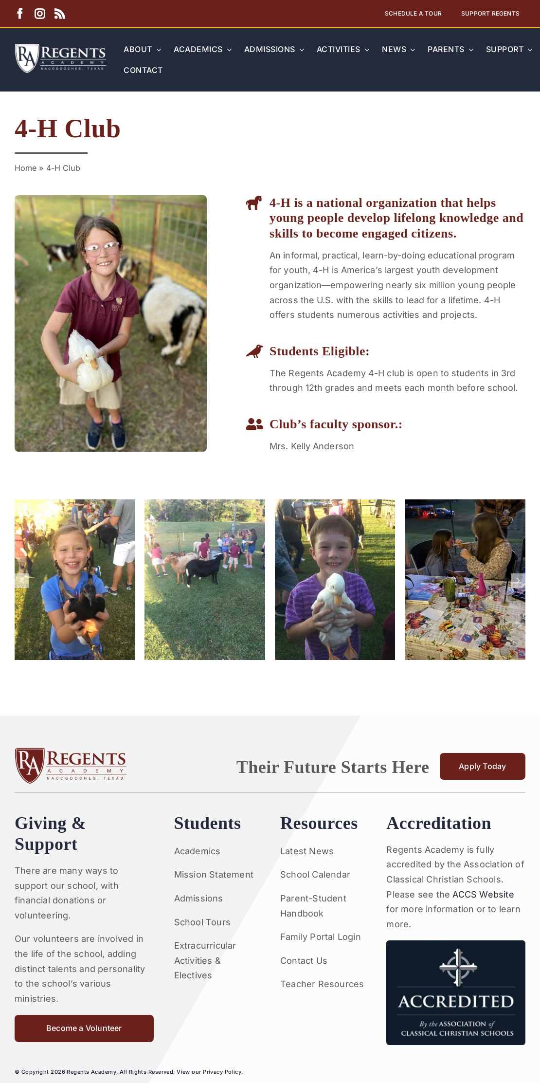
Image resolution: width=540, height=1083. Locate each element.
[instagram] (40, 14)
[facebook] (20, 14)
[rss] (59, 14)
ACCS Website (483, 894)
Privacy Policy (222, 1071)
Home (25, 168)
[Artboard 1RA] (61, 48)
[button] (22, 580)
